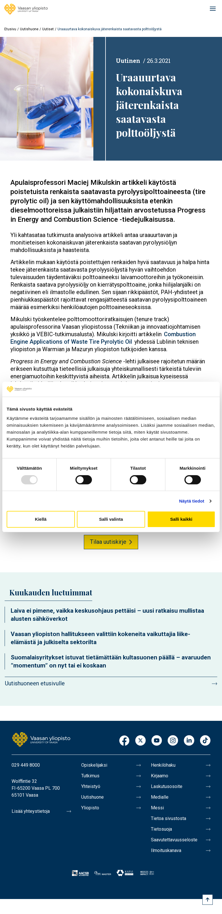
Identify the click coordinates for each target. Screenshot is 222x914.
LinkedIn (189, 740)
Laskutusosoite (166, 786)
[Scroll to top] (207, 899)
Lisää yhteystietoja (31, 811)
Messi (157, 807)
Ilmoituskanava (166, 850)
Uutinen (128, 60)
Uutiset (48, 29)
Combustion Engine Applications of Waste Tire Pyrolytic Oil (103, 338)
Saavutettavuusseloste (174, 839)
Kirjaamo (159, 775)
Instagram (173, 740)
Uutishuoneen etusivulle (35, 683)
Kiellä (41, 519)
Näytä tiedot (191, 501)
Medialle (160, 797)
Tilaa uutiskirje (108, 541)
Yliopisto (90, 807)
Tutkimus (90, 775)
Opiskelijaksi (94, 765)
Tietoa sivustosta (168, 818)
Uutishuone (29, 29)
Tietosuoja (161, 829)
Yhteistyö (90, 786)
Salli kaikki (181, 519)
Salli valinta (111, 519)
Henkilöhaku (163, 765)
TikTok (205, 740)
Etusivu (10, 29)
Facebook (124, 740)
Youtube (156, 740)
